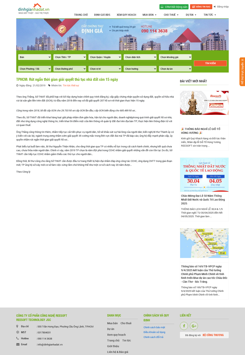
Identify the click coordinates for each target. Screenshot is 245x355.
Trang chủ (81, 14)
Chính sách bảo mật (154, 327)
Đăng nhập (221, 6)
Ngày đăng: (25, 85)
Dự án (191, 14)
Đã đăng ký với (204, 335)
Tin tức (210, 14)
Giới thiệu (113, 346)
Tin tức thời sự (71, 85)
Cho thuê (171, 14)
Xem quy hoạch (126, 14)
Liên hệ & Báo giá (117, 352)
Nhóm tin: (56, 85)
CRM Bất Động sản (174, 7)
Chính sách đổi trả (153, 337)
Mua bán (149, 14)
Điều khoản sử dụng (154, 332)
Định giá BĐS (102, 14)
